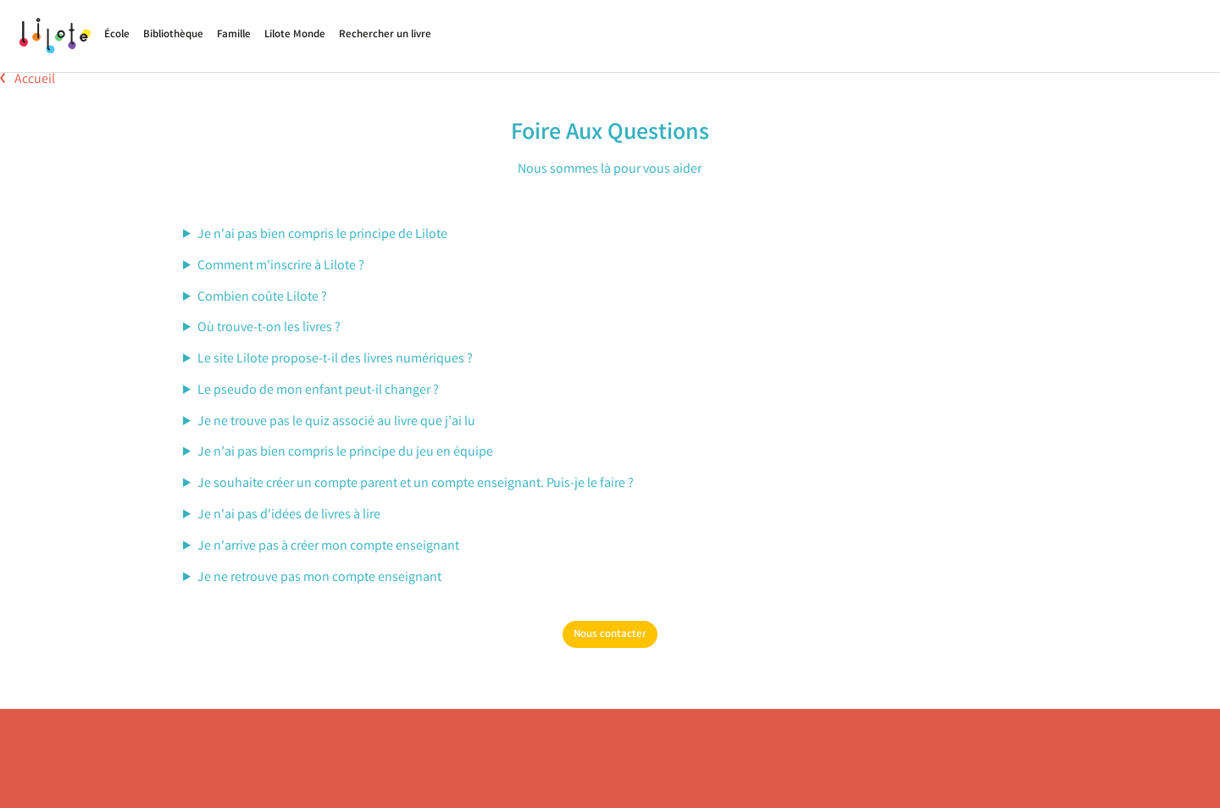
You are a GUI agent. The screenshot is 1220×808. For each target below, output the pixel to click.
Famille (234, 35)
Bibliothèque (173, 35)
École (117, 35)
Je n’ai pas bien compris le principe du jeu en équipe (345, 452)
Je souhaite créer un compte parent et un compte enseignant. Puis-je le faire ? (415, 484)
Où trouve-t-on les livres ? (269, 328)
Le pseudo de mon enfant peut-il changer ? (318, 391)
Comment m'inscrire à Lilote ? (280, 266)
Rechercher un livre (385, 35)
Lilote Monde (294, 35)
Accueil (27, 80)
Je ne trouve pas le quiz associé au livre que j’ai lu (336, 422)
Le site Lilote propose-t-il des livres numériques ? (335, 359)
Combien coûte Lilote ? (262, 297)
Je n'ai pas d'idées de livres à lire (288, 515)
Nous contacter (610, 635)
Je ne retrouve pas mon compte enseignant (319, 578)
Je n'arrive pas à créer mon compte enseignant (328, 546)
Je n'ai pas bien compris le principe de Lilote (322, 235)
